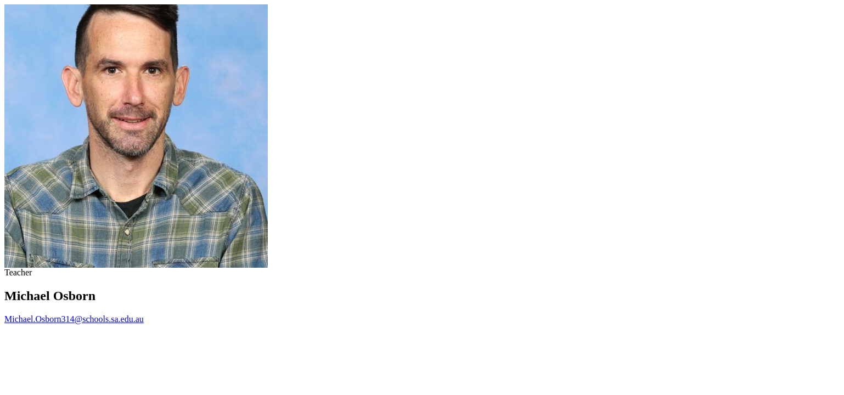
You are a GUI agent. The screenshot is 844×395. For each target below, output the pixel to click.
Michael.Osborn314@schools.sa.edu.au (74, 319)
